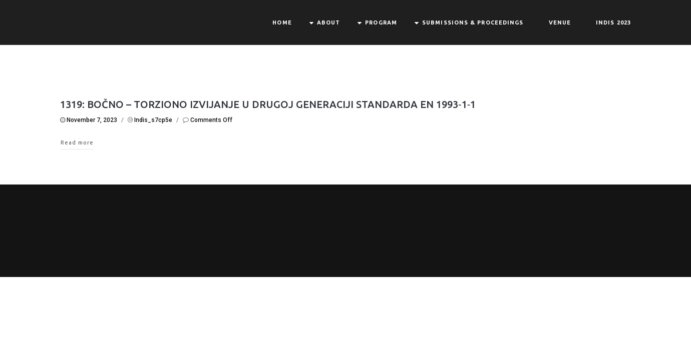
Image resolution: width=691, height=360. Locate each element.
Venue (560, 23)
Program (381, 23)
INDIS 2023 (613, 23)
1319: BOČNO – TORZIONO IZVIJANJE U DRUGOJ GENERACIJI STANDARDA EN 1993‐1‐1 (268, 104)
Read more (77, 143)
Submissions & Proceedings (473, 23)
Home (281, 23)
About (328, 23)
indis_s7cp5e (153, 120)
